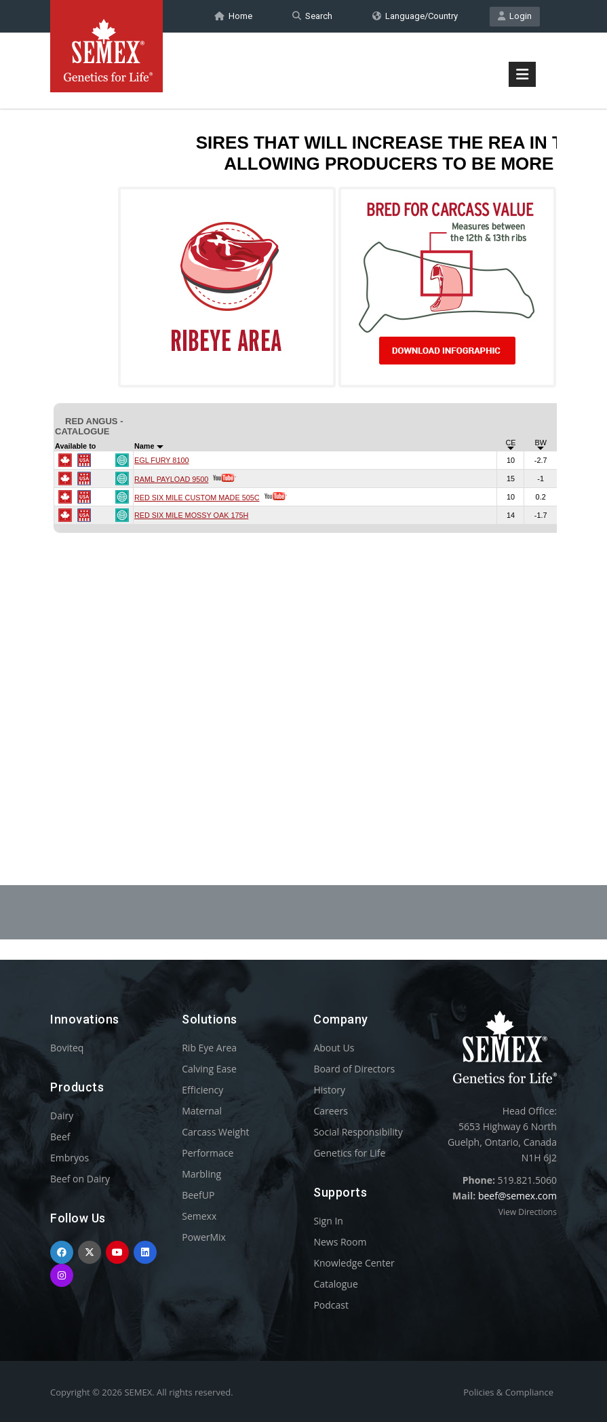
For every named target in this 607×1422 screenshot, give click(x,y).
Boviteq (66, 1047)
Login (515, 16)
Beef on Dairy (80, 1178)
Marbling (201, 1173)
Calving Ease (209, 1068)
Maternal (202, 1110)
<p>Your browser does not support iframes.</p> (303, 460)
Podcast (331, 1304)
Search (312, 16)
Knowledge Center (353, 1262)
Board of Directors (354, 1068)
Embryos (69, 1157)
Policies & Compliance (508, 1392)
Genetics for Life (349, 1152)
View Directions (527, 1212)
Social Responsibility (357, 1131)
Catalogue (335, 1283)
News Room (339, 1241)
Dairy (61, 1115)
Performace (207, 1152)
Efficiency (202, 1089)
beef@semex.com (517, 1195)
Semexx (199, 1216)
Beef (60, 1136)
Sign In (328, 1220)
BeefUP (198, 1195)
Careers (330, 1110)
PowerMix (204, 1237)
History (329, 1089)
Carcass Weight (215, 1131)
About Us (333, 1047)
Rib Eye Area (209, 1047)
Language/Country (415, 16)
